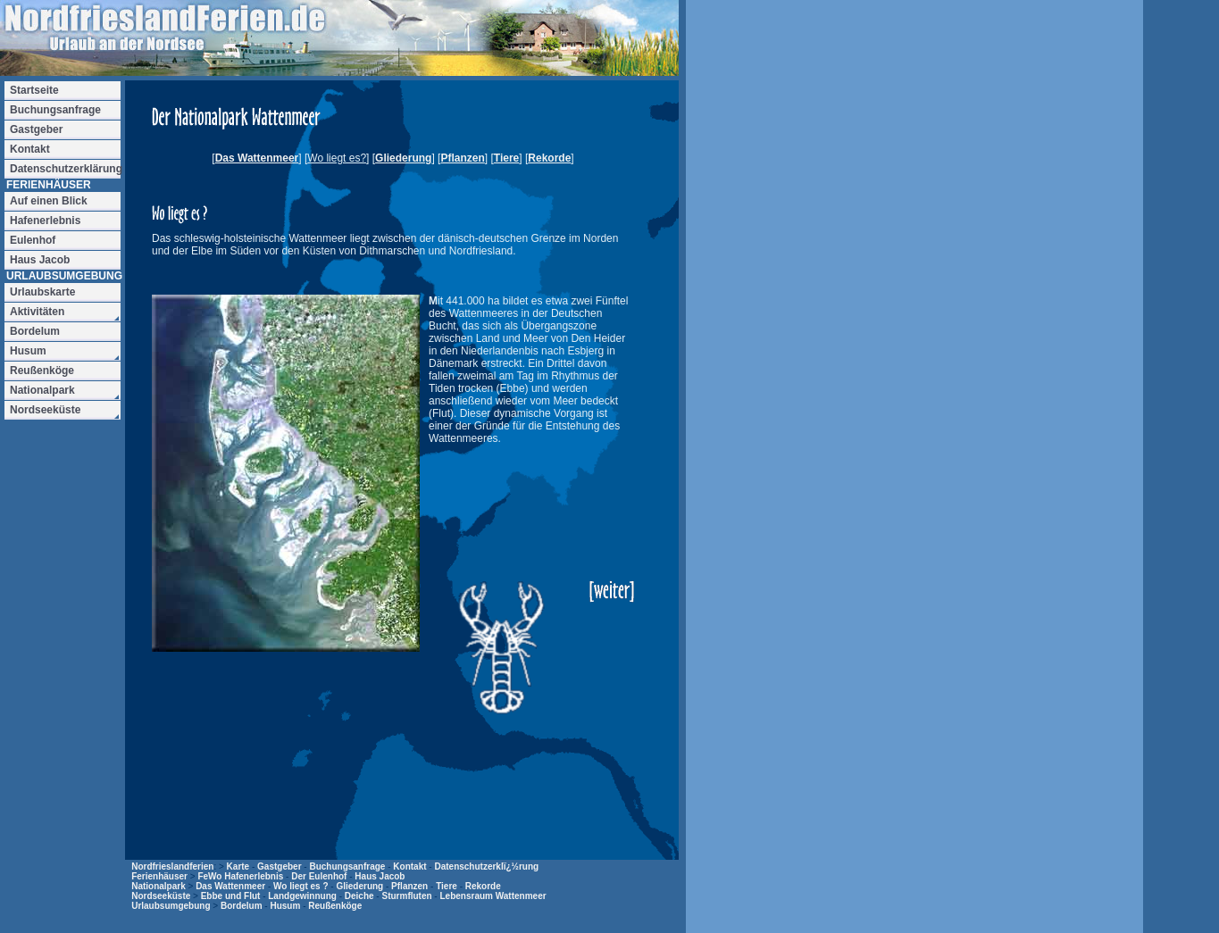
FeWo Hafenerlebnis (240, 876)
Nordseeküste (160, 896)
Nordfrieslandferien (172, 866)
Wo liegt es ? (301, 886)
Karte (238, 866)
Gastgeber (279, 866)
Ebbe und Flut (231, 896)
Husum (285, 906)
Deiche (359, 896)
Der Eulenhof (318, 876)
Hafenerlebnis (45, 220)
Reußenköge (335, 906)
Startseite (34, 90)
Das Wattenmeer (257, 158)
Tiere (506, 158)
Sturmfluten (406, 896)
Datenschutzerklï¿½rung (486, 866)
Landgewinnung (302, 896)
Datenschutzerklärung (65, 168)
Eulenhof (32, 240)
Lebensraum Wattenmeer (492, 896)
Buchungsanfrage (347, 866)
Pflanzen (462, 158)
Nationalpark (158, 886)
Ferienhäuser (159, 876)
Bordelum (242, 906)
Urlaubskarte (42, 292)
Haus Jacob (380, 876)
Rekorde (549, 158)
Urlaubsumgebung (170, 906)
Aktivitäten (37, 311)
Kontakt (409, 866)
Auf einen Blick (49, 201)
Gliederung (403, 158)
